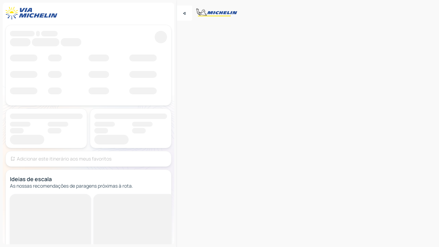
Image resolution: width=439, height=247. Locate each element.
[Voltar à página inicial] (32, 13)
